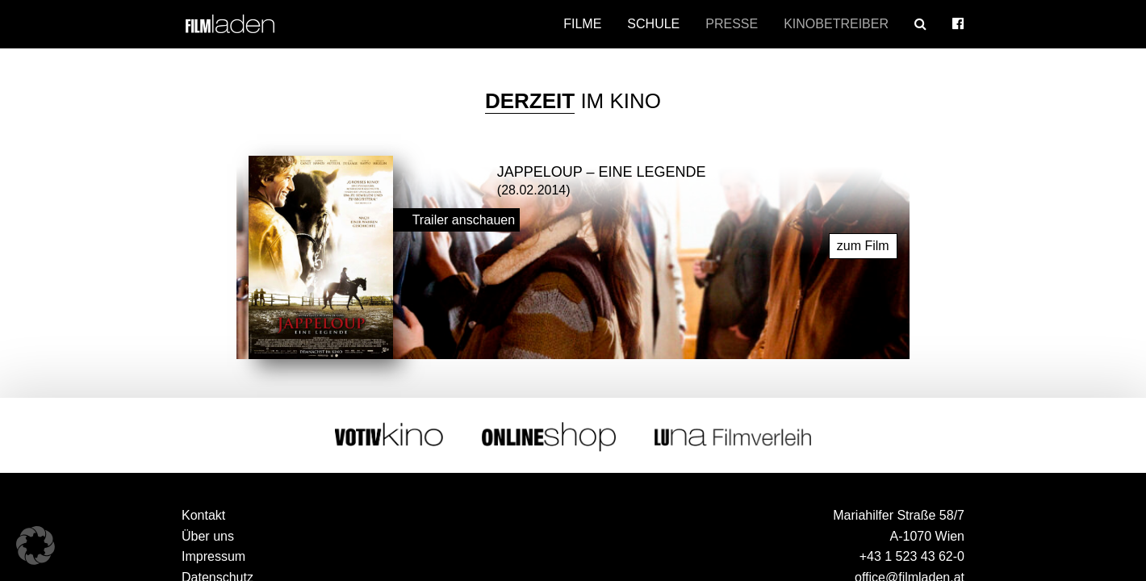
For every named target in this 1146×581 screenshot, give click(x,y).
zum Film (863, 245)
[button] (35, 545)
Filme (582, 24)
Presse (731, 24)
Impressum (213, 555)
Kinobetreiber (836, 24)
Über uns (208, 535)
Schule (653, 24)
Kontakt (203, 514)
